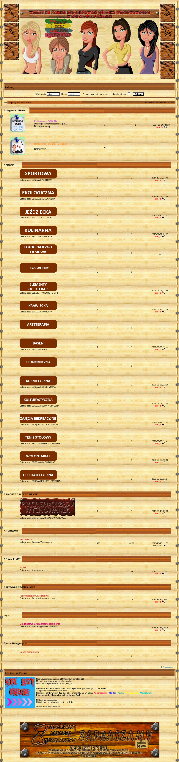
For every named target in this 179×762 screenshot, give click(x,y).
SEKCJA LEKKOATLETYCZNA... (47, 481)
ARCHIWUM (26, 539)
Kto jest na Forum (16, 673)
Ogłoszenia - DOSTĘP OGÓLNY (50, 144)
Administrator (100, 693)
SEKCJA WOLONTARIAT (43, 462)
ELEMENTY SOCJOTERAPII (45, 293)
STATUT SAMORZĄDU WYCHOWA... (49, 518)
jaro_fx (69, 683)
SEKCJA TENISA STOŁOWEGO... (47, 443)
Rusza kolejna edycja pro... (44, 598)
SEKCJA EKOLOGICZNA (43, 199)
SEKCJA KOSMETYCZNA (44, 387)
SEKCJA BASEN (39, 349)
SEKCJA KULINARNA (42, 236)
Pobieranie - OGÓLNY (45, 121)
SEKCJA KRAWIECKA (42, 312)
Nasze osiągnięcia (29, 652)
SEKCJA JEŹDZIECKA (42, 217)
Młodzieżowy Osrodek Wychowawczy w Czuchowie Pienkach (89, 737)
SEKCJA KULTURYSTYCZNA (45, 406)
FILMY (23, 567)
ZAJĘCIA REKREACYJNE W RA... (47, 424)
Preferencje (168, 667)
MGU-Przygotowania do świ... (45, 626)
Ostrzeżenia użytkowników (48, 706)
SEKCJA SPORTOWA (42, 180)
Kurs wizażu (37, 570)
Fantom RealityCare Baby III (34, 596)
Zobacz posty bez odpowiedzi (17, 103)
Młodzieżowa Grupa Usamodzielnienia (40, 624)
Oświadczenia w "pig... (56, 124)
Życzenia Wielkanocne (42, 542)
